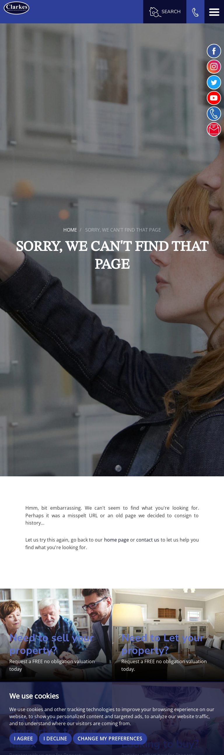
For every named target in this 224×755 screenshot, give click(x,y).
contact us (147, 540)
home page (116, 540)
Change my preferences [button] (110, 738)
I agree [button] (23, 738)
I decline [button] (55, 738)
